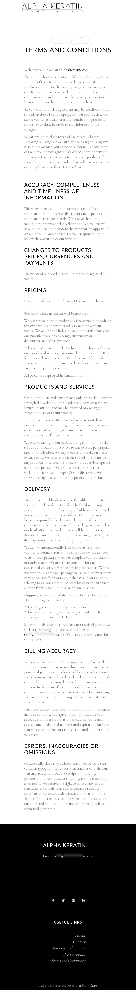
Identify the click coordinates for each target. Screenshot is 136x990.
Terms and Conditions (68, 960)
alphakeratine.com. (75, 69)
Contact (79, 941)
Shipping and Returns (68, 948)
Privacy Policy (74, 954)
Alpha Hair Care (84, 985)
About (80, 935)
